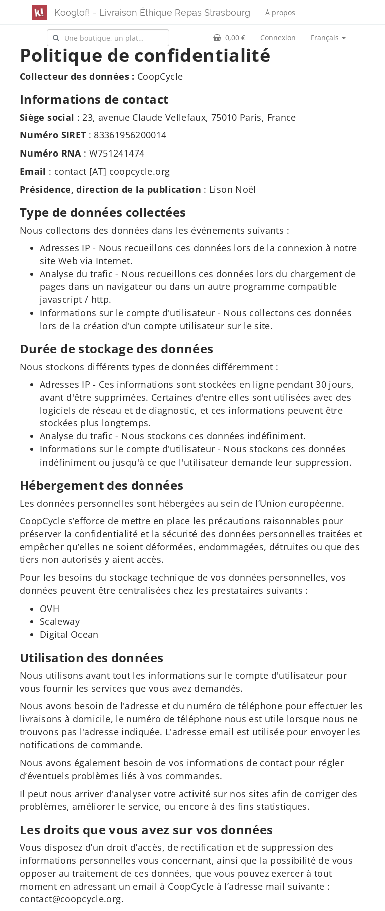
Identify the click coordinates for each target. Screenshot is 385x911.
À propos (280, 12)
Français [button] (328, 37)
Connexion (278, 37)
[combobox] (108, 37)
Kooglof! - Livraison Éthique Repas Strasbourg (152, 12)
